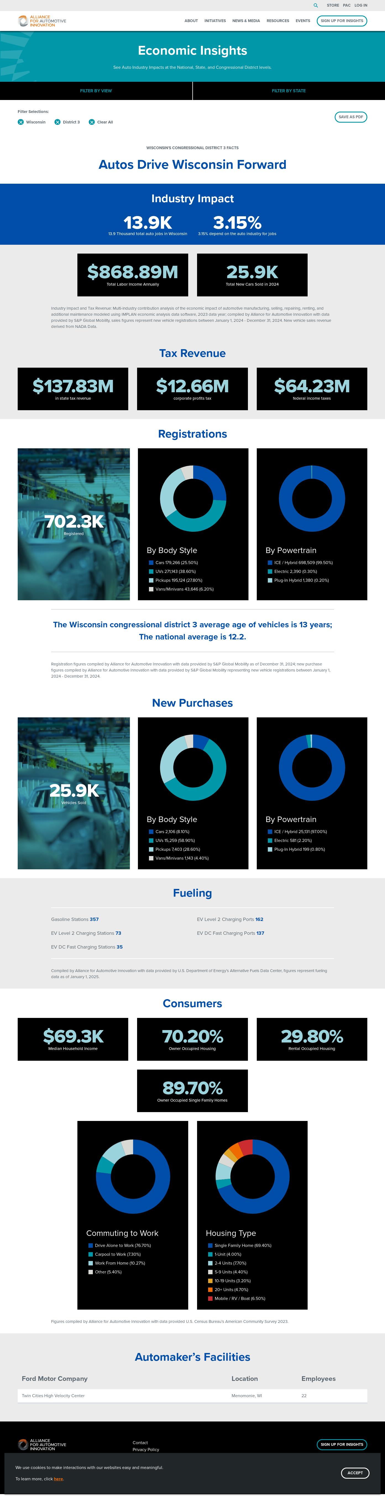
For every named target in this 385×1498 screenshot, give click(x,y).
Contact (140, 1446)
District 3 (71, 126)
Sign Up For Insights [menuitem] (342, 21)
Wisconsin (36, 126)
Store (333, 5)
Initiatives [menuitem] (215, 21)
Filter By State (289, 92)
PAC (347, 5)
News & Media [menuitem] (246, 21)
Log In (361, 5)
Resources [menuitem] (278, 21)
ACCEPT (355, 1473)
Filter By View (96, 92)
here (58, 1479)
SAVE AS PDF (351, 121)
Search (316, 5)
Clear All (105, 126)
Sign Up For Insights (342, 1448)
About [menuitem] (191, 21)
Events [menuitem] (303, 21)
